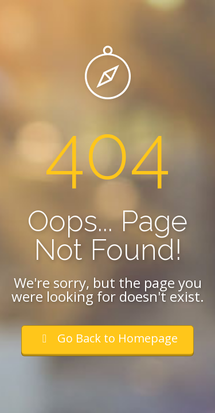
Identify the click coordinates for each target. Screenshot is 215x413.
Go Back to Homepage (107, 338)
